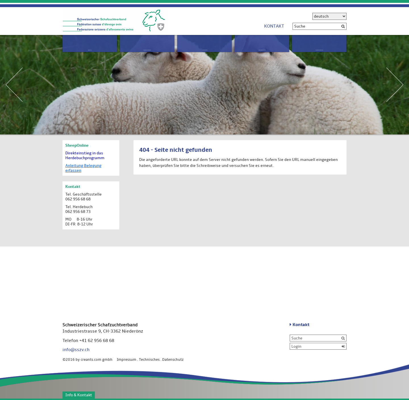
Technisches (149, 359)
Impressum (126, 359)
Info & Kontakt (78, 395)
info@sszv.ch (75, 350)
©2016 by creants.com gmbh (89, 359)
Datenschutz (173, 359)
